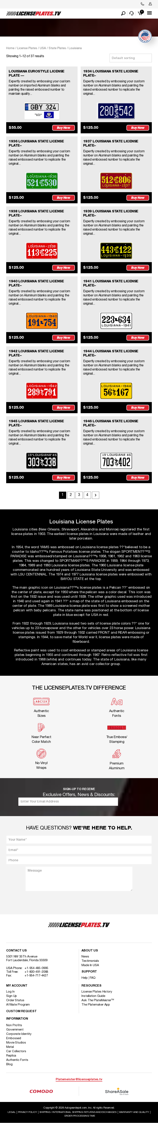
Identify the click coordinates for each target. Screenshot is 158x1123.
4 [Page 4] (87, 495)
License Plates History (96, 991)
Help (84, 977)
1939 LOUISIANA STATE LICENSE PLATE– (110, 213)
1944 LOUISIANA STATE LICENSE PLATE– (110, 353)
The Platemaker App (95, 1004)
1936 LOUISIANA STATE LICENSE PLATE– (36, 143)
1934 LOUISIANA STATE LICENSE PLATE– (110, 73)
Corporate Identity (19, 1034)
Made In (90, 965)
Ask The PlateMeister (97, 1000)
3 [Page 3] (79, 495)
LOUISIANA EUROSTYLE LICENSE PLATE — (36, 73)
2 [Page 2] (71, 495)
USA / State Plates (53, 48)
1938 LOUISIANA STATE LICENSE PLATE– (36, 213)
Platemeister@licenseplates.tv (79, 1079)
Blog (9, 1064)
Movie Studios (16, 1042)
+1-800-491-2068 (36, 971)
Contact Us (16, 950)
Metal (10, 1047)
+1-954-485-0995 (36, 968)
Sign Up (11, 996)
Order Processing (79, 1116)
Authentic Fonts (17, 1060)
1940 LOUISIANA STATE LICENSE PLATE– (36, 283)
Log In (10, 991)
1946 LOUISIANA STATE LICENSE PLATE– (110, 423)
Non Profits (14, 1025)
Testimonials (90, 961)
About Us (89, 950)
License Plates (27, 48)
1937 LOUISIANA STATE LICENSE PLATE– (110, 143)
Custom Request (21, 1011)
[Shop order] (131, 58)
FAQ (93, 977)
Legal (11, 1112)
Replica (11, 1055)
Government (15, 1029)
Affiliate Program (18, 1004)
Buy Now (63, 127)
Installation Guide (93, 996)
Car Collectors (16, 1051)
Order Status (15, 1000)
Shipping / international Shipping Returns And (78, 1112)
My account (16, 985)
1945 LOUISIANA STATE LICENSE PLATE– (36, 423)
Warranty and (134, 1112)
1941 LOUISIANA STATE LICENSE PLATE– (110, 283)
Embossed (13, 1038)
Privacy (27, 1112)
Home (10, 48)
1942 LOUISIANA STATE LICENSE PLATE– (36, 353)
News (85, 956)
